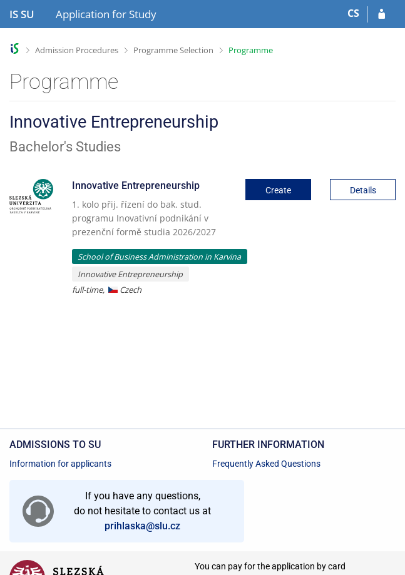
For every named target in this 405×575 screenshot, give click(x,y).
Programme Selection (173, 50)
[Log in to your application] (381, 14)
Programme (250, 50)
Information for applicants (60, 464)
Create (278, 190)
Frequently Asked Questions (266, 464)
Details (363, 190)
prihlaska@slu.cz (142, 526)
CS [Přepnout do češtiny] (353, 13)
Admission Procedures (76, 50)
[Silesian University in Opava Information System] (21, 14)
